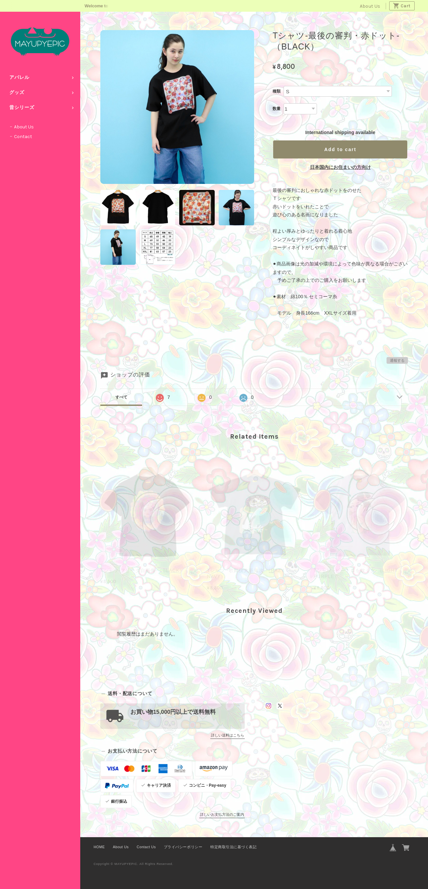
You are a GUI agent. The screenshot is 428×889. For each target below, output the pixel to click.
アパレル (19, 77)
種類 (277, 91)
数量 (277, 108)
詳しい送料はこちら (227, 735)
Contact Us (146, 847)
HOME (99, 847)
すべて (121, 397)
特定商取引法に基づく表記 (233, 847)
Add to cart (340, 149)
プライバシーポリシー (183, 847)
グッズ (16, 92)
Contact (23, 136)
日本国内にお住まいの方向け (340, 167)
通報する (397, 360)
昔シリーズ (21, 107)
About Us (370, 6)
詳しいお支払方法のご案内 (222, 814)
